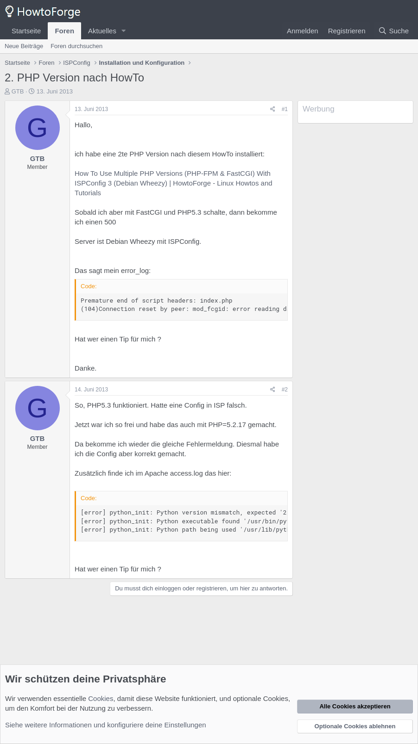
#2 (285, 389)
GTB (18, 91)
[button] (123, 30)
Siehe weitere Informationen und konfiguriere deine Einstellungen (105, 725)
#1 (285, 109)
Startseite (26, 31)
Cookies (100, 698)
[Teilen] (273, 109)
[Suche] (393, 30)
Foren (64, 31)
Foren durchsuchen (76, 46)
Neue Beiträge (24, 46)
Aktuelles (102, 31)
